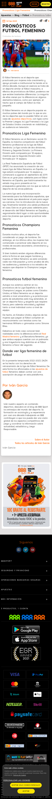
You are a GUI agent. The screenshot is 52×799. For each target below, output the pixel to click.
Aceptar (26, 791)
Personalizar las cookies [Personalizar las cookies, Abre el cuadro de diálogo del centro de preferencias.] (16, 780)
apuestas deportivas (21, 119)
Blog (17, 15)
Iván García (15, 70)
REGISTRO (46, 4)
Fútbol (25, 15)
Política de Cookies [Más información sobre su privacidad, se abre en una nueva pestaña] (19, 775)
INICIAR (34, 4)
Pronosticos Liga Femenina (16, 10)
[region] (26, 780)
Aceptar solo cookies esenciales (26, 785)
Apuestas (6, 15)
